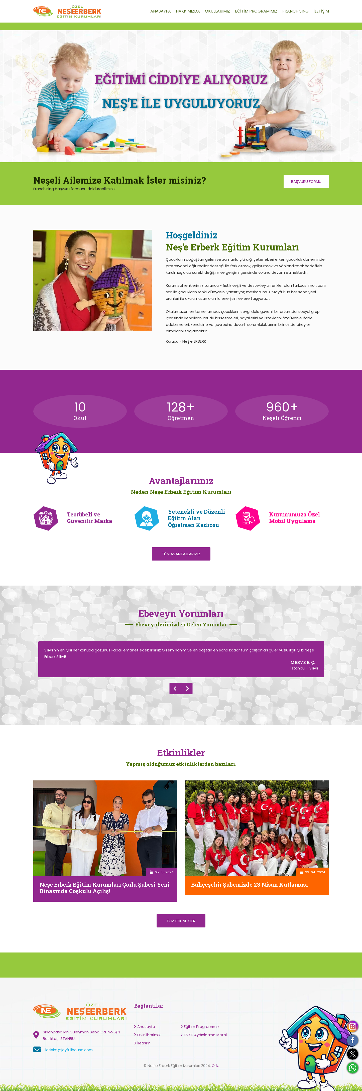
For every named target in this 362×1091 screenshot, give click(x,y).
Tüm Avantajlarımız (181, 554)
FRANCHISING (295, 11)
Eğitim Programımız (201, 1026)
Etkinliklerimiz (149, 1034)
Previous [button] (175, 688)
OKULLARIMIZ (217, 11)
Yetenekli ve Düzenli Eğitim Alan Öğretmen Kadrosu (196, 518)
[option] (181, 659)
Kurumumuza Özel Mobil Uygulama (294, 517)
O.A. (215, 1065)
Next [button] (187, 688)
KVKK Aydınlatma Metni (205, 1034)
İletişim (144, 1043)
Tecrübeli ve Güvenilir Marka (89, 517)
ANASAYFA (160, 11)
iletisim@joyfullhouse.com (69, 1049)
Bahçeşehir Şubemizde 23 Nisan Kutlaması (249, 884)
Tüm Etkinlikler (181, 920)
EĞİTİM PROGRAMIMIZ (256, 11)
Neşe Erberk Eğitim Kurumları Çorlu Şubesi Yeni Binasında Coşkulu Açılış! (105, 888)
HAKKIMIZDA (188, 11)
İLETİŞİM (321, 11)
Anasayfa (146, 1026)
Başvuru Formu (306, 181)
